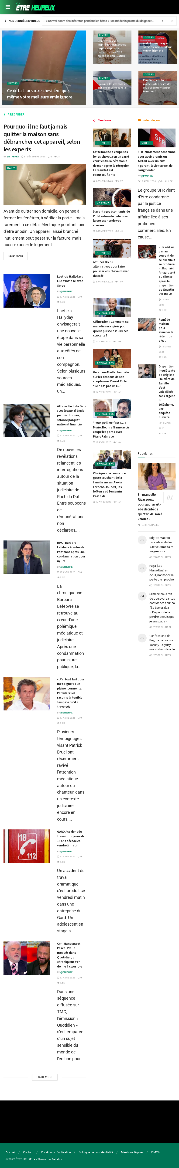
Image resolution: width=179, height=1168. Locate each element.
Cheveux (103, 143)
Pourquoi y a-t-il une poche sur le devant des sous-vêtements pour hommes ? (157, 85)
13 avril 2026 (147, 181)
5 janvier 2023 (103, 181)
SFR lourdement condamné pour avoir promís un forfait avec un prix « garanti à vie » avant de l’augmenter (157, 161)
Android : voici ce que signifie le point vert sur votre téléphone (157, 46)
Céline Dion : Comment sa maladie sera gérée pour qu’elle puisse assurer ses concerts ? (110, 328)
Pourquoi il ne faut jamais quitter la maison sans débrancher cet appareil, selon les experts (41, 137)
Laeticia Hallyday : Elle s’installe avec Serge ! (70, 281)
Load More (45, 1077)
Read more (15, 255)
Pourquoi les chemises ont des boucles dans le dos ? (112, 87)
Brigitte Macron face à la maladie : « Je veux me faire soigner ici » (161, 544)
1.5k (117, 502)
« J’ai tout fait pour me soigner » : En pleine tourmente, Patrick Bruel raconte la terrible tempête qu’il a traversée (70, 693)
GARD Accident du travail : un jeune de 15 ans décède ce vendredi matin (70, 838)
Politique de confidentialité (96, 1152)
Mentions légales (132, 1152)
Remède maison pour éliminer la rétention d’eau (166, 330)
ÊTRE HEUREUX (25, 1159)
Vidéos (146, 143)
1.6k (61, 577)
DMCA (155, 1152)
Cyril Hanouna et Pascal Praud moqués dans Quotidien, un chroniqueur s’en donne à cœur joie (69, 954)
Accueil (10, 1152)
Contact (28, 1152)
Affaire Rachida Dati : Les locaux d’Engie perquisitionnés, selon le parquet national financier (71, 415)
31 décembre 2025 (33, 156)
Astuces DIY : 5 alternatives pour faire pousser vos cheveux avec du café (111, 269)
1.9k (61, 302)
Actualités (105, 312)
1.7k (61, 441)
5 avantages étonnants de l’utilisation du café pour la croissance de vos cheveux (111, 218)
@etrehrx (13, 156)
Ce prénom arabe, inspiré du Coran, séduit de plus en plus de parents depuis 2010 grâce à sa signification (112, 48)
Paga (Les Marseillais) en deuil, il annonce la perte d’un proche (161, 572)
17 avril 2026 (66, 296)
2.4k (119, 231)
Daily (11, 168)
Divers (13, 83)
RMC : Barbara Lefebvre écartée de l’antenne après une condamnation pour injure (71, 551)
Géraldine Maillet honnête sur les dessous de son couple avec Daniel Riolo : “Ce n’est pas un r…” (111, 379)
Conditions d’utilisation (56, 1152)
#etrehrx (57, 1159)
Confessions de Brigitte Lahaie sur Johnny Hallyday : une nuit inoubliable (162, 643)
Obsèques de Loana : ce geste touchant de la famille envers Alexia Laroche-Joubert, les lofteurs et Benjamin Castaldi (109, 484)
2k (57, 156)
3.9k (119, 181)
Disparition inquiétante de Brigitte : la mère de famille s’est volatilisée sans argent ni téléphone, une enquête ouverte (167, 391)
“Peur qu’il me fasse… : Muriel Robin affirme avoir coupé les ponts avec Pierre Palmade (111, 429)
